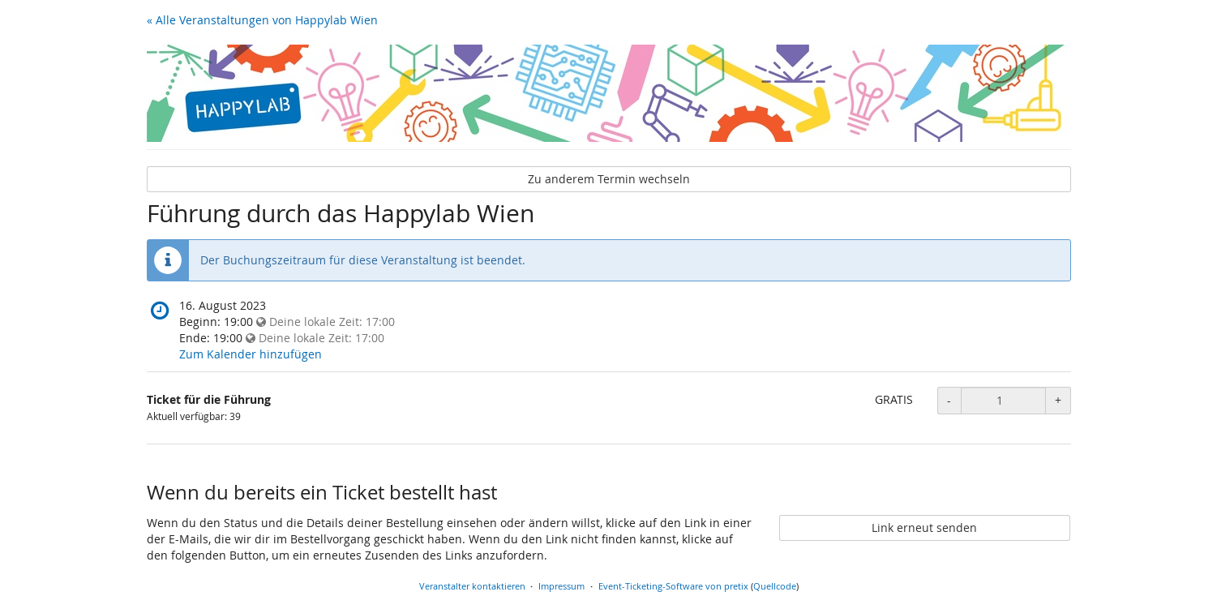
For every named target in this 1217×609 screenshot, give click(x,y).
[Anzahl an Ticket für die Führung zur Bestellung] (1003, 400)
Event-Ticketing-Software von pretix (673, 586)
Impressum (561, 586)
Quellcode (774, 586)
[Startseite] (609, 93)
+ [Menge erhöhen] (1058, 400)
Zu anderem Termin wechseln (609, 179)
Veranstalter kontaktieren (472, 586)
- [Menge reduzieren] (949, 400)
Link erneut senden (924, 527)
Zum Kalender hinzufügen (250, 354)
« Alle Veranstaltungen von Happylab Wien (262, 20)
